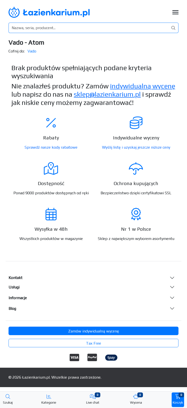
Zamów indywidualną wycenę (93, 331)
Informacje (18, 298)
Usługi (14, 287)
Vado (32, 51)
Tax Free (93, 343)
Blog (12, 308)
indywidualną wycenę (142, 86)
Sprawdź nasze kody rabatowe (51, 147)
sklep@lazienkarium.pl (107, 94)
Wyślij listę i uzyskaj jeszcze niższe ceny (136, 147)
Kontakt (15, 277)
